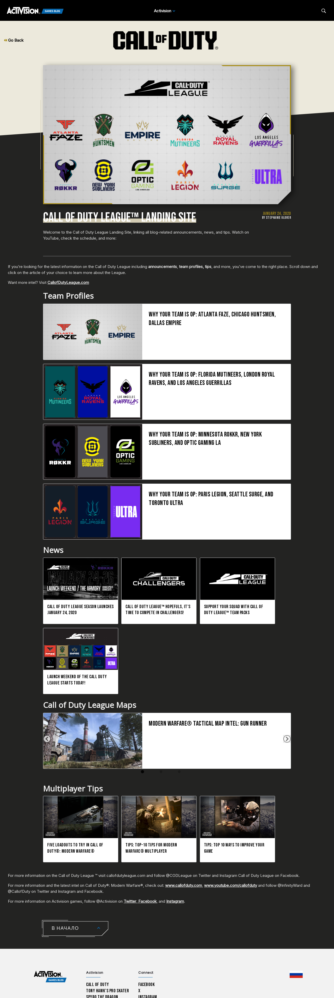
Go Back (13, 40)
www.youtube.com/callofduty (230, 807)
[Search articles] (323, 10)
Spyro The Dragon (102, 919)
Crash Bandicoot (101, 925)
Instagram (175, 823)
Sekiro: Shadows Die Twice (109, 931)
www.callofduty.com (183, 807)
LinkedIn (146, 925)
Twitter (130, 823)
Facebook (147, 823)
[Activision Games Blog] (35, 11)
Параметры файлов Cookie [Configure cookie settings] (229, 961)
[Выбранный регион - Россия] (296, 896)
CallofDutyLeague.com (68, 282)
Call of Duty (97, 906)
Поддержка (73, 959)
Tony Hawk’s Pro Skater (107, 912)
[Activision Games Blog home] (50, 898)
